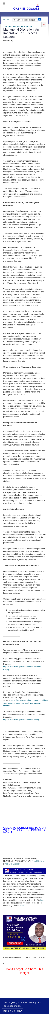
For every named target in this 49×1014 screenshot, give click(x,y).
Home (6, 19)
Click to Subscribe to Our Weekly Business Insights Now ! (24, 830)
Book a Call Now (12, 1011)
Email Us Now (38, 861)
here (42, 900)
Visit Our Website (12, 864)
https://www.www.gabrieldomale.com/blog (21, 720)
